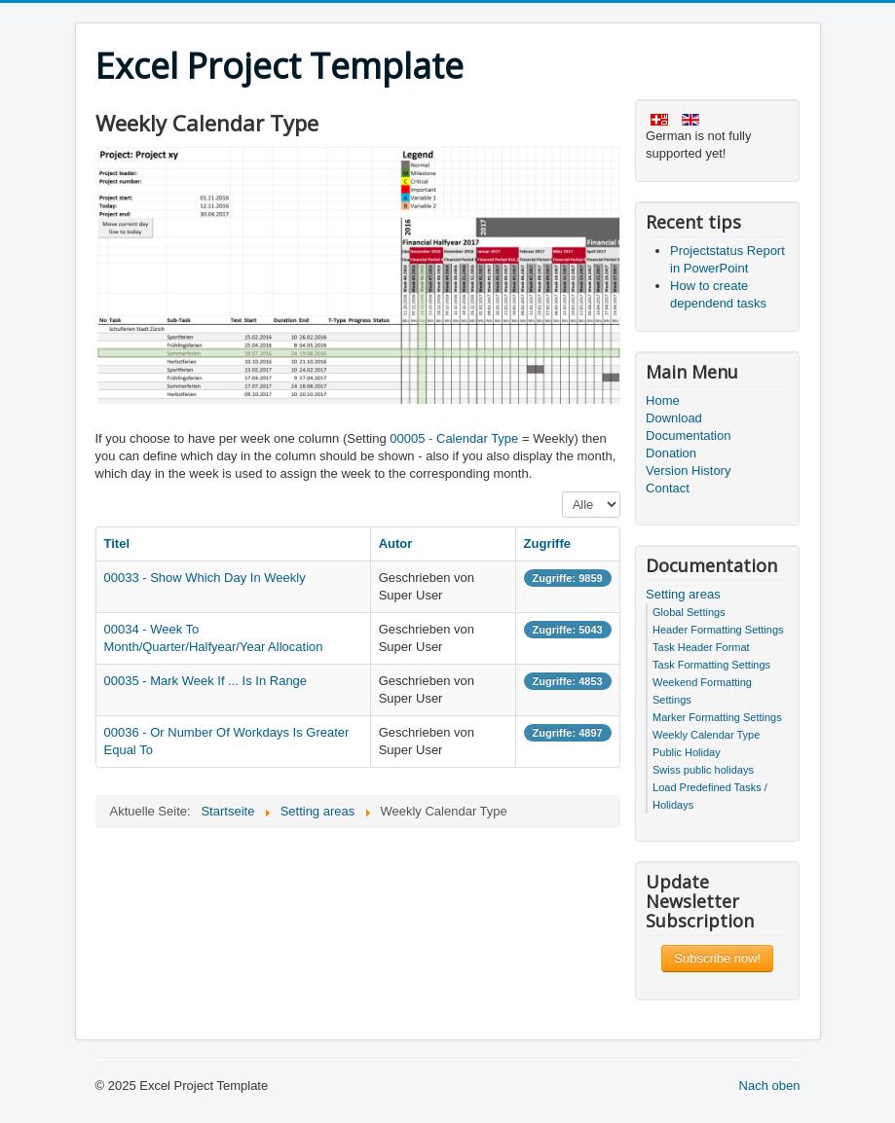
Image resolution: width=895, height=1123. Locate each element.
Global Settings (689, 612)
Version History (688, 470)
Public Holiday (687, 752)
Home (663, 400)
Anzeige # (562, 491)
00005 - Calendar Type (454, 438)
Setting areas (683, 594)
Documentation (688, 435)
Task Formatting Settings (711, 664)
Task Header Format (701, 647)
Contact (668, 488)
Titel (117, 543)
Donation (671, 453)
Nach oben (770, 1085)
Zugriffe (547, 543)
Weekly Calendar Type (706, 735)
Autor (396, 543)
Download (674, 418)
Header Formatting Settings (718, 629)
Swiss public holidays (703, 770)
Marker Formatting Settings (717, 717)
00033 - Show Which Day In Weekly (205, 577)
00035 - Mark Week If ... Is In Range (206, 680)
